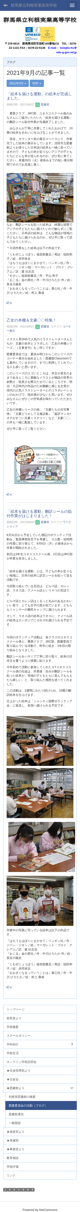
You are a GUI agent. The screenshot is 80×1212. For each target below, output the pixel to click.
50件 (36, 83)
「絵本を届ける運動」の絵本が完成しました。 (39, 96)
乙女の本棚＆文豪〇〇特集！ (32, 320)
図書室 (42, 104)
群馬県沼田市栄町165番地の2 (40, 43)
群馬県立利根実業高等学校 (34, 5)
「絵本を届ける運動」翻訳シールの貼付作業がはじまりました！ (39, 513)
